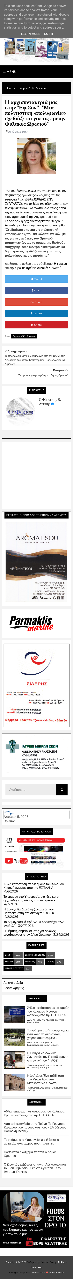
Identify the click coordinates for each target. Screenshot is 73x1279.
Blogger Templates (19, 1272)
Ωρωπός (9, 821)
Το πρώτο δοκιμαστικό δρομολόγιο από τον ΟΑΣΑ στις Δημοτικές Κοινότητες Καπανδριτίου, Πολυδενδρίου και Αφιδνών (35, 359)
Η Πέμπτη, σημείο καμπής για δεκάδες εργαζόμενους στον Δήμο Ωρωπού (30, 932)
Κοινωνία (9, 961)
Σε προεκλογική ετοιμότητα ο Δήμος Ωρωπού (43, 375)
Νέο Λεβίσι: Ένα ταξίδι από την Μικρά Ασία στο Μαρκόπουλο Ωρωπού (45, 1079)
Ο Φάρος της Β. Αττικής (50, 402)
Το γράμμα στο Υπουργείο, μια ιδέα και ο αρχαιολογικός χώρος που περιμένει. (31, 898)
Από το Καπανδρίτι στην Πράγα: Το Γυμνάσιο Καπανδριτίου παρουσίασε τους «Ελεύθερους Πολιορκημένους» (35, 1127)
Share (36, 290)
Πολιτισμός (30, 961)
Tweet (36, 279)
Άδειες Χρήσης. (14, 988)
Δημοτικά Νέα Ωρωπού (24, 336)
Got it (49, 34)
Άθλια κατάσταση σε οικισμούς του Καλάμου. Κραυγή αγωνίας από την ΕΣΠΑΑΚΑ (34, 886)
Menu (10, 72)
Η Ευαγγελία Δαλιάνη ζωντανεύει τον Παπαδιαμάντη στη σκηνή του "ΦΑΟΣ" (30, 911)
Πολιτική (50, 961)
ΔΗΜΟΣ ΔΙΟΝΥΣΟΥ (14, 968)
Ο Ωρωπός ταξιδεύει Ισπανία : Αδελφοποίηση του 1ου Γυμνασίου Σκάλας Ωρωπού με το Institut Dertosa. (35, 1168)
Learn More (30, 34)
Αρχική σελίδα (13, 983)
